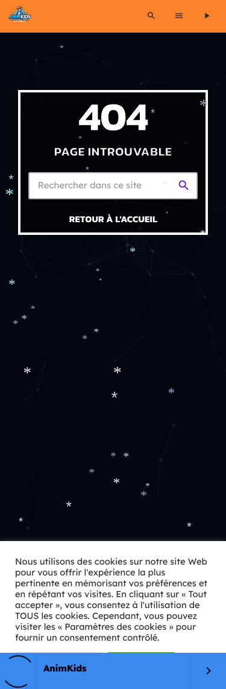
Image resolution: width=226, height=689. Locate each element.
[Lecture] (206, 16)
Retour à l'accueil (113, 219)
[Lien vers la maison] (20, 16)
